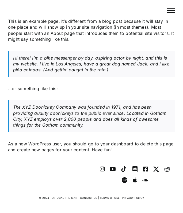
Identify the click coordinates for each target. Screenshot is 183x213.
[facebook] (145, 169)
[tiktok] (124, 169)
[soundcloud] (145, 180)
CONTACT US (88, 197)
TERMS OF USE (110, 197)
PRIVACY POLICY (133, 197)
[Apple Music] (135, 180)
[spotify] (124, 180)
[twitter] (156, 169)
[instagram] (102, 169)
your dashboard (116, 143)
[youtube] (113, 169)
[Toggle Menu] (171, 10)
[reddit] (167, 169)
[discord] (135, 169)
